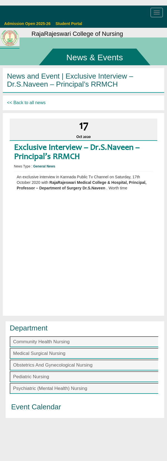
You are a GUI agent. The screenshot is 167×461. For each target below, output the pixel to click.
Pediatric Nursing (31, 376)
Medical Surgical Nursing (39, 353)
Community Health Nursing (41, 341)
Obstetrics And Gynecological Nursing (52, 365)
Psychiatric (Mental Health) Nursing (50, 388)
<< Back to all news (26, 102)
